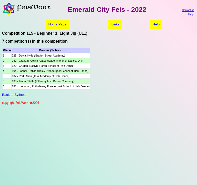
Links (115, 24)
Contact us (188, 10)
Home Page (57, 24)
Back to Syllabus (14, 95)
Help (156, 24)
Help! (191, 14)
